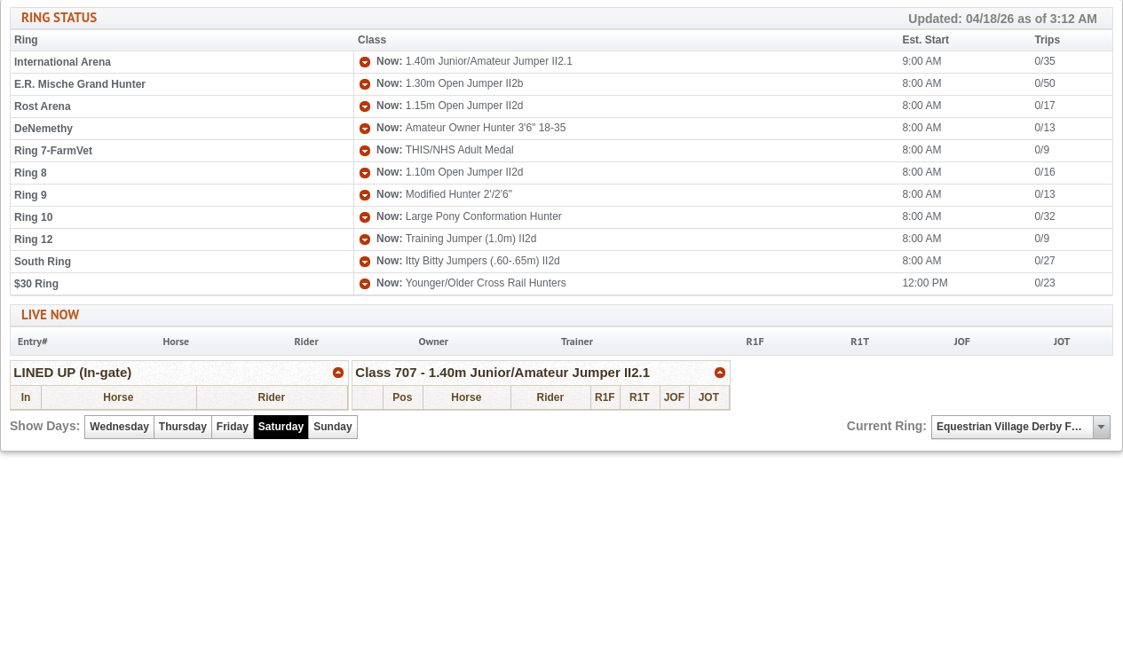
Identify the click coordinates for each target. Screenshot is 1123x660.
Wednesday (119, 426)
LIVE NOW (50, 314)
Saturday (281, 426)
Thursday (183, 426)
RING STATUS (559, 18)
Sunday (332, 426)
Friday (233, 426)
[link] (338, 372)
